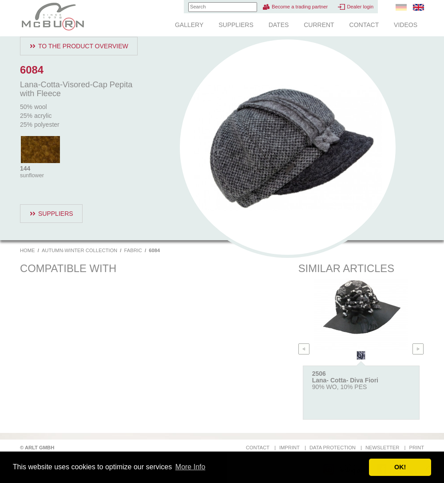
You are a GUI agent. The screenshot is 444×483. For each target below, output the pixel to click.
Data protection (332, 447)
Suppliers (236, 24)
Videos (405, 24)
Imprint (289, 447)
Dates (279, 24)
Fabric (133, 250)
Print (416, 447)
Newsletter (382, 447)
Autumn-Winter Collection (79, 250)
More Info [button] (190, 467)
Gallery (189, 24)
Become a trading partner (300, 6)
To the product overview (83, 46)
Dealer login (360, 6)
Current (319, 24)
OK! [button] (400, 467)
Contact (364, 24)
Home (27, 250)
